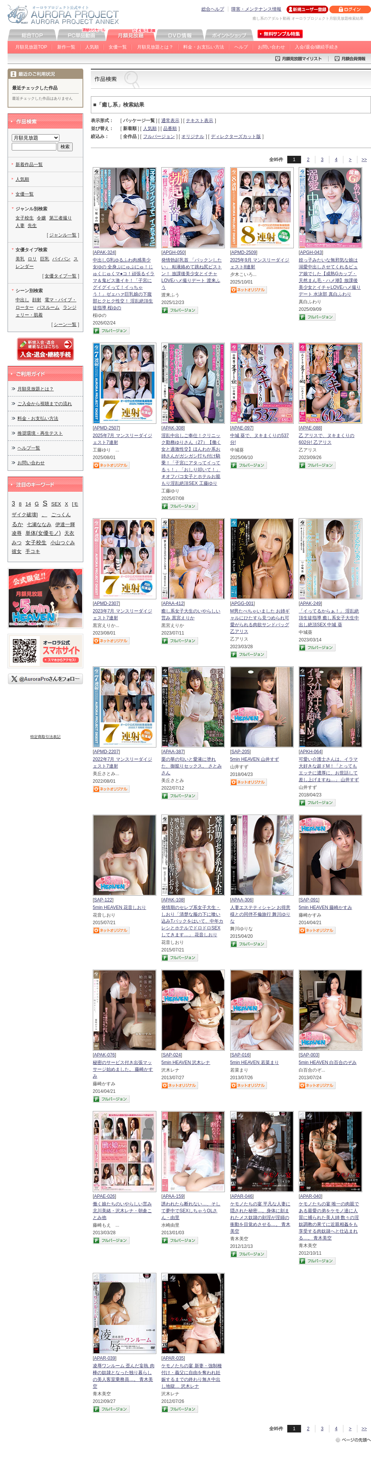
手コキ (32, 551)
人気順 (92, 47)
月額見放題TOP (31, 47)
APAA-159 (173, 1196)
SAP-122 (103, 900)
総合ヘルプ (212, 9)
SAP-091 (309, 900)
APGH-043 (311, 252)
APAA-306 (241, 900)
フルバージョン (159, 136)
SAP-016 (240, 1055)
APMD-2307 (106, 603)
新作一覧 (66, 47)
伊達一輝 (65, 524)
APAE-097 (241, 428)
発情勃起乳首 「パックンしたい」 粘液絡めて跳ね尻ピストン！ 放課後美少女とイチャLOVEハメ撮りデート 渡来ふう (191, 273)
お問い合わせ (271, 47)
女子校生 (25, 218)
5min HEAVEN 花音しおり (119, 907)
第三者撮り (60, 218)
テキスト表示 (199, 120)
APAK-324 (104, 252)
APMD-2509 (243, 252)
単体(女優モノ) (43, 533)
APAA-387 (173, 751)
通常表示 (170, 120)
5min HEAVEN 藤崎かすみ (325, 907)
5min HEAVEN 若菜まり (254, 1062)
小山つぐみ (62, 542)
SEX (56, 504)
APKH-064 (310, 751)
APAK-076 (104, 1055)
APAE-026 (104, 1196)
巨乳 (44, 259)
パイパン (61, 259)
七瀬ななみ (39, 524)
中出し (22, 299)
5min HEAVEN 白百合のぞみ (328, 1062)
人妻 (20, 225)
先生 (32, 225)
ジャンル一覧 (62, 235)
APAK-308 (173, 428)
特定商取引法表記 (45, 737)
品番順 (170, 128)
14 (28, 504)
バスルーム (48, 307)
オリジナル (192, 136)
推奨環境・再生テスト (40, 433)
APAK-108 (173, 900)
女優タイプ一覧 (60, 276)
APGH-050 (174, 252)
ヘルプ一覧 (28, 448)
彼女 (17, 551)
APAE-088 (310, 428)
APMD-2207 (106, 751)
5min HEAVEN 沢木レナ (185, 1062)
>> (364, 159)
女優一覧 (118, 47)
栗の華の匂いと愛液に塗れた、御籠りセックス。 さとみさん (191, 766)
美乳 (20, 259)
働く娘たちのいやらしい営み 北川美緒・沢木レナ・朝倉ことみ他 (122, 1210)
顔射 (36, 299)
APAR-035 (173, 1358)
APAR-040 (310, 1196)
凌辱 (17, 533)
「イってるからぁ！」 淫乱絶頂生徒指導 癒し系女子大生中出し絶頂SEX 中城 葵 (329, 617)
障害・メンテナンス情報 (256, 9)
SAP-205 (240, 751)
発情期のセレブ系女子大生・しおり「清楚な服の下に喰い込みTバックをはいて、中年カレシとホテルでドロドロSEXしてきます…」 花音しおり (192, 921)
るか (17, 524)
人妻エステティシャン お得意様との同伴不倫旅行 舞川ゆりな (260, 914)
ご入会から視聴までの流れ (44, 403)
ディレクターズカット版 (236, 136)
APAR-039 (104, 1358)
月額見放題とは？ (155, 47)
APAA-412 (173, 603)
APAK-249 (310, 603)
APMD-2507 (106, 428)
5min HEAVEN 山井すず (254, 759)
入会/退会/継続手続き (316, 47)
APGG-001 (242, 603)
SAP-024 (172, 1055)
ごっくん (61, 514)
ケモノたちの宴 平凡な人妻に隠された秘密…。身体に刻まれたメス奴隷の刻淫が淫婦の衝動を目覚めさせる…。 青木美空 (260, 1217)
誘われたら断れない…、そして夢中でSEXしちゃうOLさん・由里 (190, 1210)
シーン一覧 (65, 324)
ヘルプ (241, 47)
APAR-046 (242, 1196)
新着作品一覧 (29, 164)
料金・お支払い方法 (203, 47)
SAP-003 (309, 1055)
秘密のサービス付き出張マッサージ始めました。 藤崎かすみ (123, 1069)
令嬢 (41, 218)
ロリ (32, 259)
